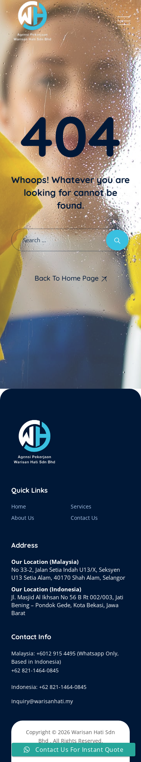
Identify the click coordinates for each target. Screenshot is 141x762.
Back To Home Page (67, 278)
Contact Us (84, 517)
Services (81, 506)
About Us (22, 517)
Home (18, 506)
